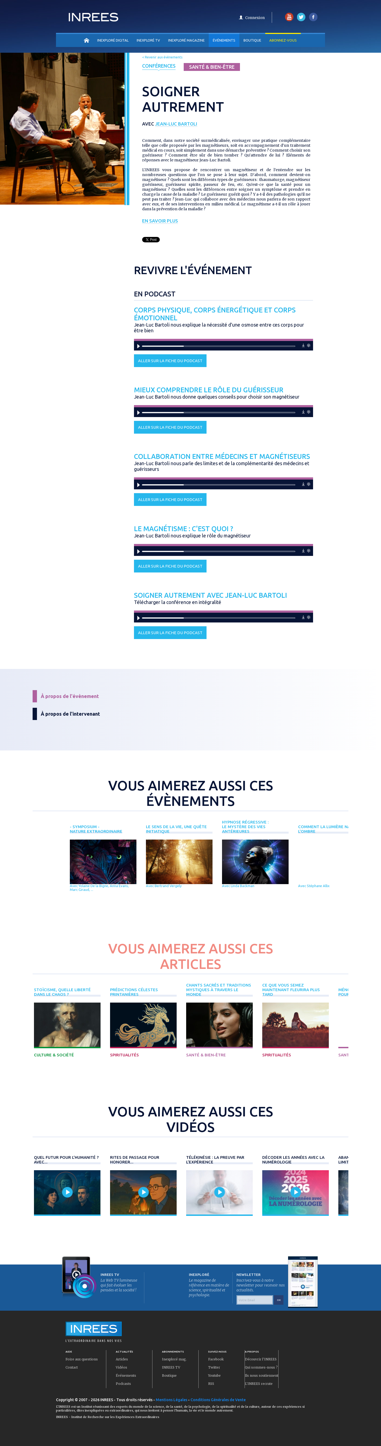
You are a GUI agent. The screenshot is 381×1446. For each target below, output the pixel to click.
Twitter (214, 1367)
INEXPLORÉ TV (148, 40)
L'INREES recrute (259, 1384)
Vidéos (121, 1367)
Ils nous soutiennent (261, 1375)
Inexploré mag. (174, 1359)
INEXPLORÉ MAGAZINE (186, 40)
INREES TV (171, 1367)
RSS (211, 1384)
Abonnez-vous (283, 40)
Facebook (216, 1359)
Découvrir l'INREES (261, 1359)
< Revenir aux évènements (162, 57)
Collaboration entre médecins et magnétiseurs (222, 456)
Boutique (252, 40)
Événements (224, 40)
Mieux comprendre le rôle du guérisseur (208, 390)
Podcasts (123, 1384)
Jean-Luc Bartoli (176, 123)
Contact (71, 1367)
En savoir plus (160, 220)
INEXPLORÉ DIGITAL (113, 40)
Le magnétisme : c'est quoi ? (183, 529)
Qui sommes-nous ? (261, 1367)
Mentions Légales (171, 1400)
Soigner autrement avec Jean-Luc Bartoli (210, 595)
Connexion (255, 17)
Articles (122, 1359)
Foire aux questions (81, 1359)
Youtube (214, 1375)
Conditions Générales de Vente (218, 1400)
